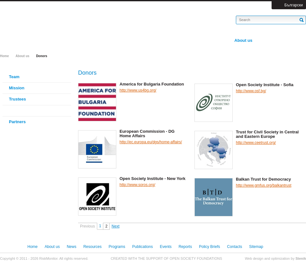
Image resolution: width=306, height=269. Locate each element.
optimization (280, 258)
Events (166, 246)
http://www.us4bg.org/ (138, 90)
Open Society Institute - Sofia (265, 85)
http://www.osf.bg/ (251, 91)
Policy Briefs (209, 246)
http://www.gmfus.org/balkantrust (263, 185)
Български (293, 5)
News (71, 246)
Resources (92, 246)
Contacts (234, 246)
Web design (254, 258)
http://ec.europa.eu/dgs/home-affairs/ (151, 142)
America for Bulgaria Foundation (152, 84)
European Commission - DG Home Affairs (147, 133)
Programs (117, 246)
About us (22, 56)
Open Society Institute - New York (153, 178)
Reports (185, 246)
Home (4, 56)
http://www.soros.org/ (137, 185)
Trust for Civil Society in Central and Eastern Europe (267, 134)
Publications (142, 246)
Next (116, 226)
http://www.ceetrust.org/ (256, 142)
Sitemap (256, 246)
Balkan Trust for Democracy (263, 179)
